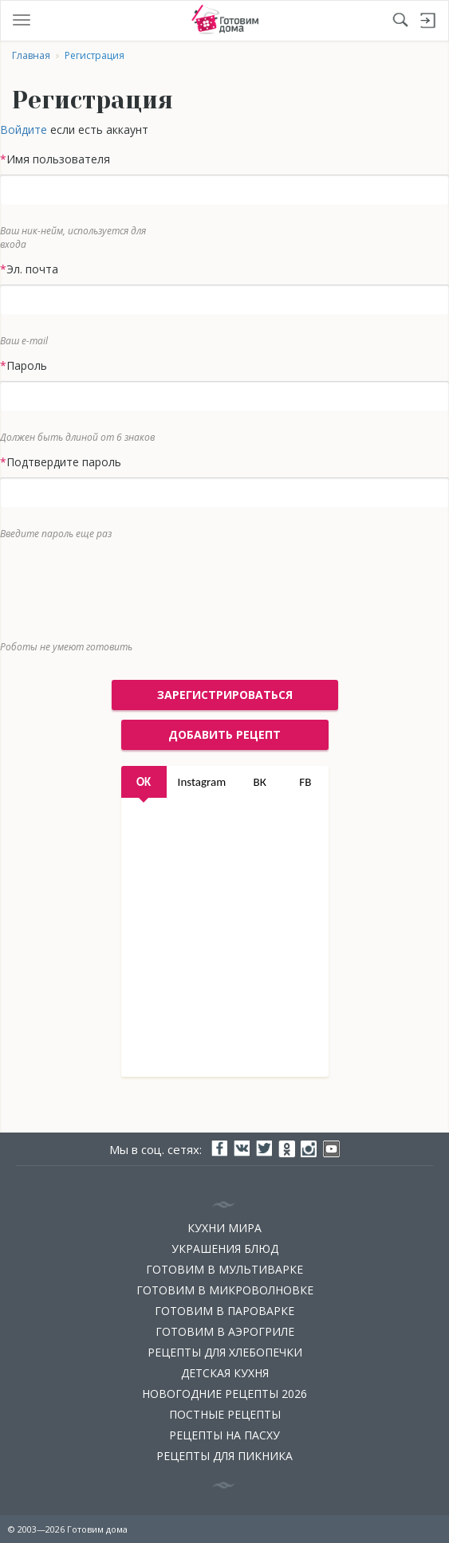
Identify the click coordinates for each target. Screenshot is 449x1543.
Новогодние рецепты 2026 (224, 1393)
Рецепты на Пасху (224, 1435)
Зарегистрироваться (225, 694)
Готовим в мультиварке (224, 1269)
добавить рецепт (224, 734)
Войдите (23, 129)
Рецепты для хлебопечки (225, 1352)
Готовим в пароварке (224, 1310)
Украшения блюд (224, 1248)
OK (143, 782)
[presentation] (213, 586)
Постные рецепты (225, 1414)
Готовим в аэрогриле (225, 1331)
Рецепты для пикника (224, 1455)
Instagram (202, 782)
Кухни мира (224, 1227)
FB (305, 782)
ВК (260, 782)
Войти (428, 21)
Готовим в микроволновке (224, 1290)
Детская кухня (225, 1372)
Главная (31, 55)
